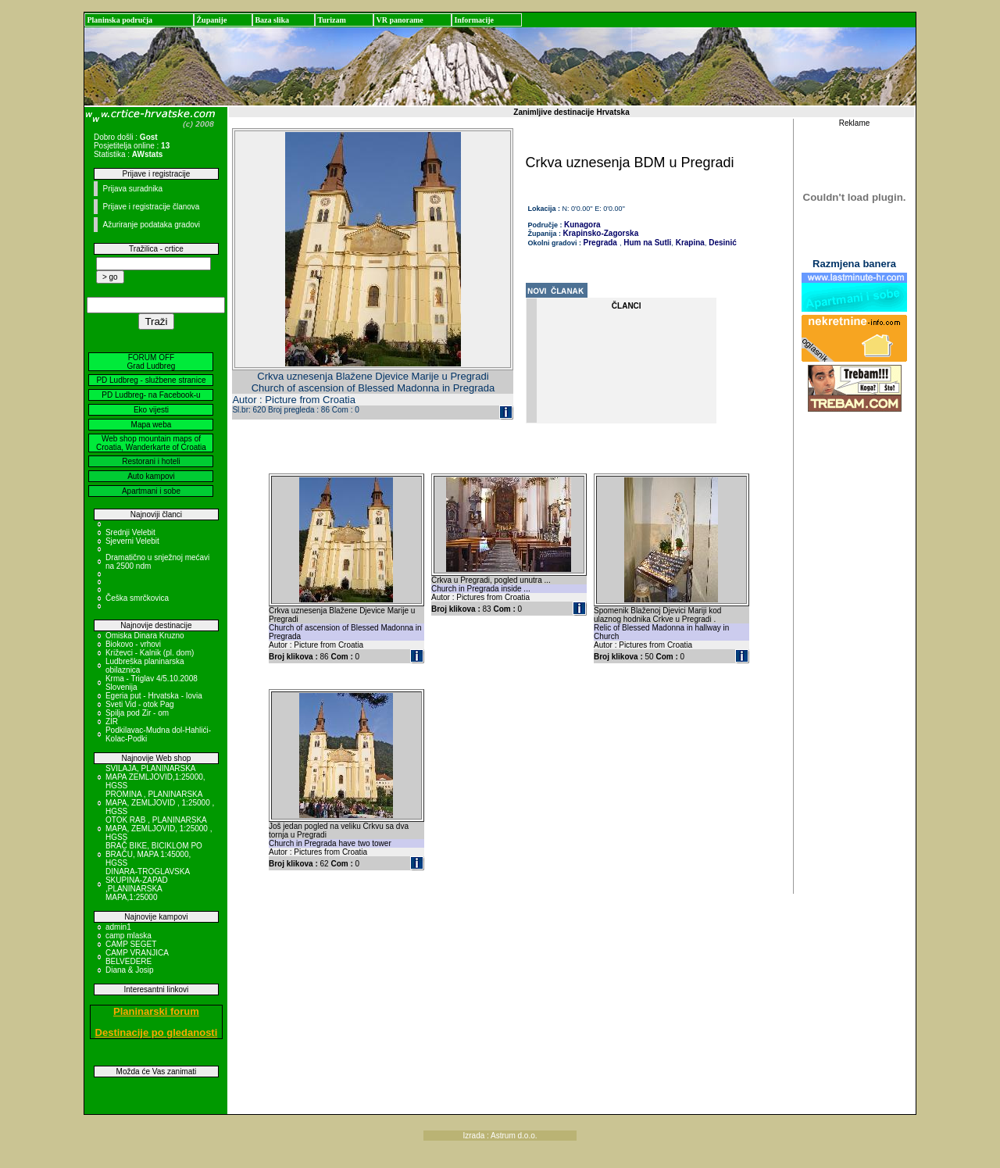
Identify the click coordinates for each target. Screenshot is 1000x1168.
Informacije (474, 20)
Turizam (331, 20)
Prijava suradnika (132, 188)
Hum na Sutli (646, 242)
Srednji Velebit (130, 532)
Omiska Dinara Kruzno (144, 635)
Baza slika (272, 20)
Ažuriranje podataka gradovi (151, 224)
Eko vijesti (151, 409)
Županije (211, 20)
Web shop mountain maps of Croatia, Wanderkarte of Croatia (151, 443)
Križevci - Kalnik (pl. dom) (149, 652)
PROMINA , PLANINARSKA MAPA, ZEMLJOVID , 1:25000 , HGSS (159, 803)
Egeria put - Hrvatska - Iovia (153, 695)
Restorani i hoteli (151, 461)
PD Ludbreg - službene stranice (150, 380)
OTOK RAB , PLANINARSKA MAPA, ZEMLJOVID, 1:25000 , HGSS (158, 828)
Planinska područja (119, 20)
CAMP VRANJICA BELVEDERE (136, 957)
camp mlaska (128, 935)
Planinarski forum (156, 1011)
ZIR (111, 721)
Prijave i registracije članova (150, 206)
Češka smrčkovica (137, 598)
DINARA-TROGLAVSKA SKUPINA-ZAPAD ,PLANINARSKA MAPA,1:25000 (147, 884)
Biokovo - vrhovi (133, 644)
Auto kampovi (151, 476)
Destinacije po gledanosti (156, 1032)
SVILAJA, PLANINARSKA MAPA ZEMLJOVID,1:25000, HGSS (155, 777)
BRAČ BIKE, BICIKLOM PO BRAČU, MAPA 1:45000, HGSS (153, 854)
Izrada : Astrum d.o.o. (499, 1135)
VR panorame (399, 20)
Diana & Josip (129, 970)
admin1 (118, 927)
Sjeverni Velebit (132, 541)
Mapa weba (151, 424)
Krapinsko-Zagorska (601, 233)
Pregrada (600, 242)
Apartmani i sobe (151, 491)
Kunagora (582, 224)
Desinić (721, 242)
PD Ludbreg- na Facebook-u (151, 395)
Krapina (689, 242)
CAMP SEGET (130, 944)
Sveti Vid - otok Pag (139, 704)
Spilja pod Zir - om (137, 713)
